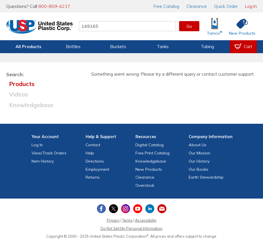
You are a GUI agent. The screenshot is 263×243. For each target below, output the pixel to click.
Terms (127, 220)
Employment (97, 169)
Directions (95, 161)
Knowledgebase (31, 105)
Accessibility (146, 220)
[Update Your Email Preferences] (162, 208)
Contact (93, 144)
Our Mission (199, 153)
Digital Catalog (149, 144)
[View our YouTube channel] (137, 208)
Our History (199, 161)
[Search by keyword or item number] (127, 26)
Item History (43, 161)
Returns (93, 177)
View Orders (49, 153)
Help (90, 153)
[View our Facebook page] (101, 208)
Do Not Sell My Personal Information (131, 228)
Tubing (207, 46)
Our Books (198, 169)
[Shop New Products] (240, 26)
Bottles (73, 46)
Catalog (166, 6)
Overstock (144, 185)
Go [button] (189, 26)
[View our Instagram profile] (125, 208)
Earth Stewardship (206, 177)
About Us (197, 144)
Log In (251, 6)
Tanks (163, 46)
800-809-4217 (54, 6)
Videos (18, 94)
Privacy (113, 220)
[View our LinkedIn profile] (149, 208)
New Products (148, 169)
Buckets (118, 46)
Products (21, 83)
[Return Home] (39, 27)
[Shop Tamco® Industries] (215, 26)
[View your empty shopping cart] (243, 46)
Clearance (196, 6)
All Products (28, 46)
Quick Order (226, 6)
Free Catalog (152, 153)
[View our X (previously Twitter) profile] (113, 208)
